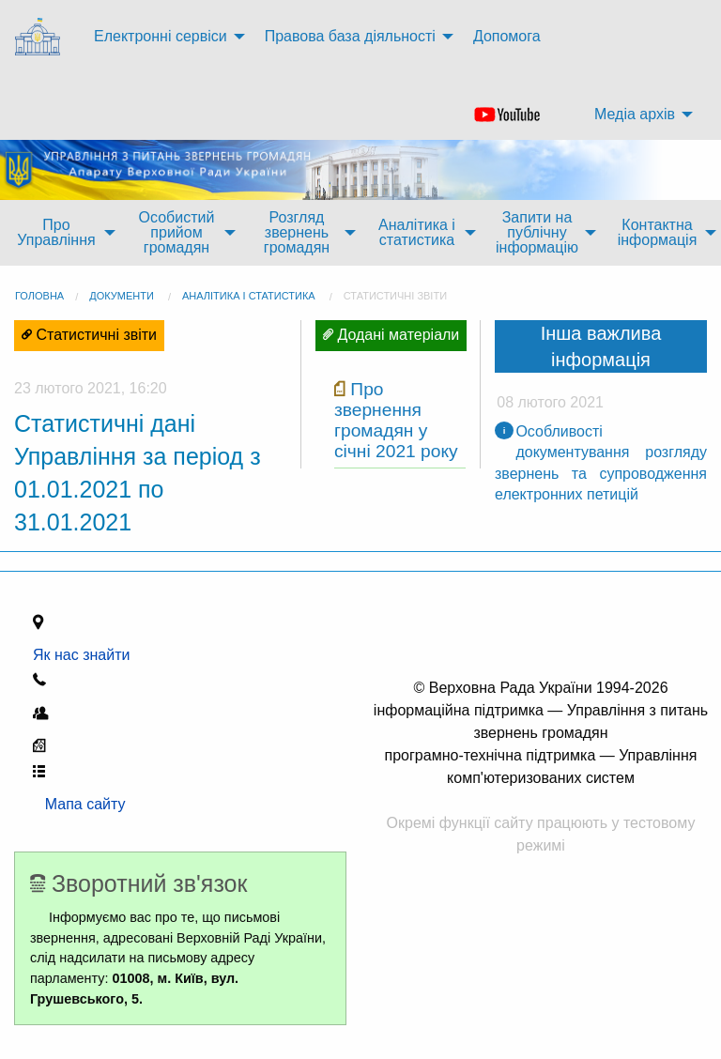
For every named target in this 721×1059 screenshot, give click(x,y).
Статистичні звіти (395, 295)
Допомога (507, 36)
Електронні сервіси (160, 36)
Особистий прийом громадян (177, 232)
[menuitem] (39, 37)
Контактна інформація (658, 232)
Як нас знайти (85, 655)
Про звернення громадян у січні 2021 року (396, 420)
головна (39, 295)
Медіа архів (634, 114)
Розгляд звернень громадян (297, 232)
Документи (121, 295)
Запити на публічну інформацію (537, 232)
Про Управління (56, 232)
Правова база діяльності (350, 36)
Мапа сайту (79, 804)
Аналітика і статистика (416, 232)
